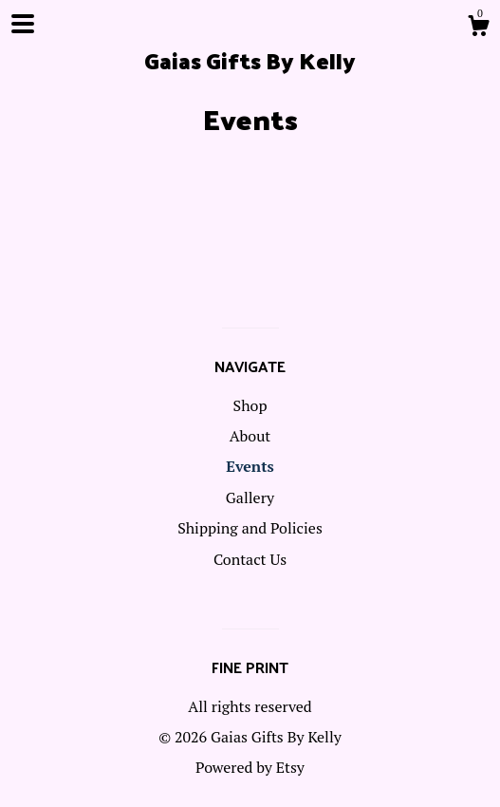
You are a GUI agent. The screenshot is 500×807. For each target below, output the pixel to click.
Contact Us (250, 559)
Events (250, 466)
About (250, 435)
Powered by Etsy (250, 767)
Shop (250, 405)
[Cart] (478, 28)
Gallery (250, 497)
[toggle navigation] (22, 23)
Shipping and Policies (250, 527)
